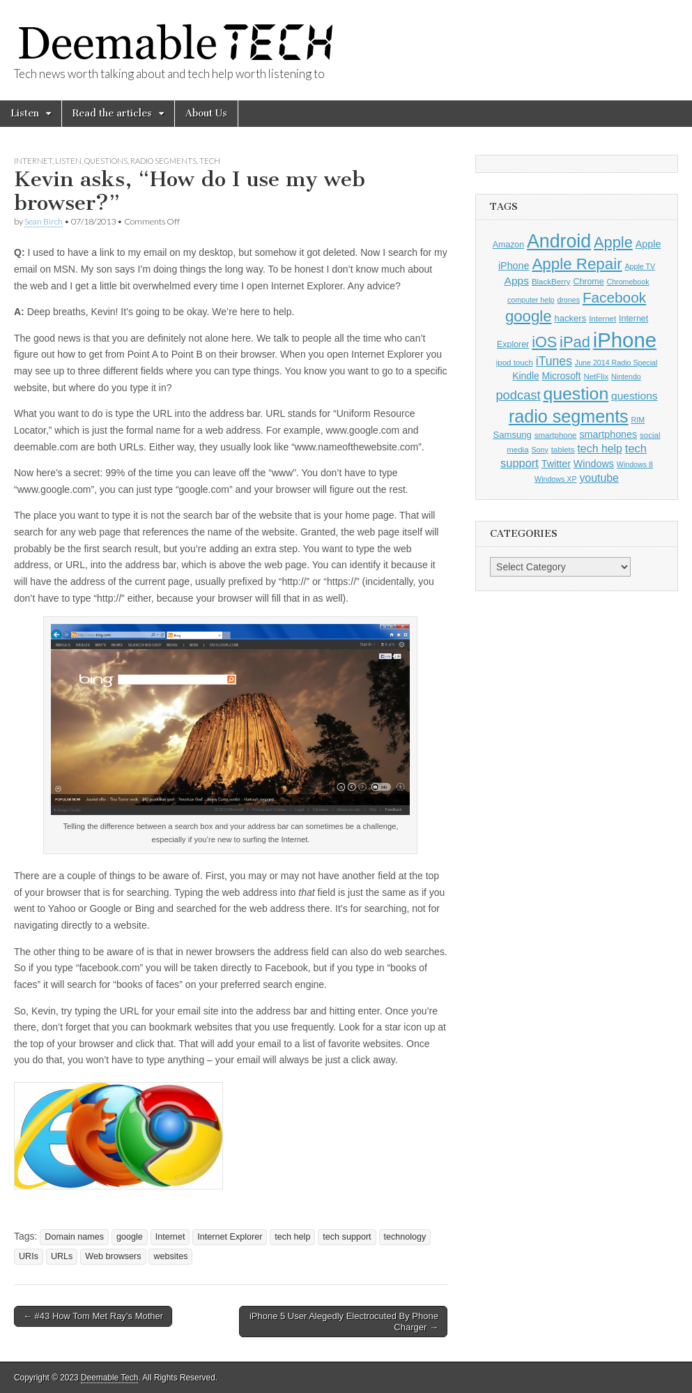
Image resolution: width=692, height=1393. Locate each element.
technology (405, 1237)
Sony (539, 450)
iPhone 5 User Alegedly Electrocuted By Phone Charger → (343, 1321)
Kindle (525, 376)
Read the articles (112, 113)
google (129, 1237)
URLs (62, 1256)
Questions (106, 160)
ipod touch (514, 362)
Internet (33, 160)
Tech (209, 160)
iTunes (554, 361)
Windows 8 (635, 464)
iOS (544, 342)
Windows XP (555, 479)
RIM (638, 420)
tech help (292, 1237)
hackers (570, 318)
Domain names (74, 1237)
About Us (206, 113)
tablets (563, 450)
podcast (517, 395)
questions (634, 396)
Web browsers (113, 1256)
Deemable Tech (109, 1378)
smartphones (608, 434)
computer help (531, 300)
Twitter (556, 463)
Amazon (509, 245)
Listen (24, 113)
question (575, 393)
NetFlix (595, 376)
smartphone (556, 435)
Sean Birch (43, 221)
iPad (575, 342)
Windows (594, 463)
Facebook (614, 297)
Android (559, 241)
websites (170, 1256)
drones (568, 300)
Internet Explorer (229, 1237)
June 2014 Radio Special (616, 362)
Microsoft (561, 376)
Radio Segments (163, 160)
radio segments (569, 416)
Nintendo (626, 376)
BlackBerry (551, 281)
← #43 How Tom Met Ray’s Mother (93, 1316)
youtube (599, 478)
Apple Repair (577, 264)
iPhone (624, 339)
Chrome (588, 282)
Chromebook (627, 281)
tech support (347, 1237)
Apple (613, 242)
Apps (517, 281)
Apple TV (640, 266)
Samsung (512, 434)
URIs (28, 1256)
